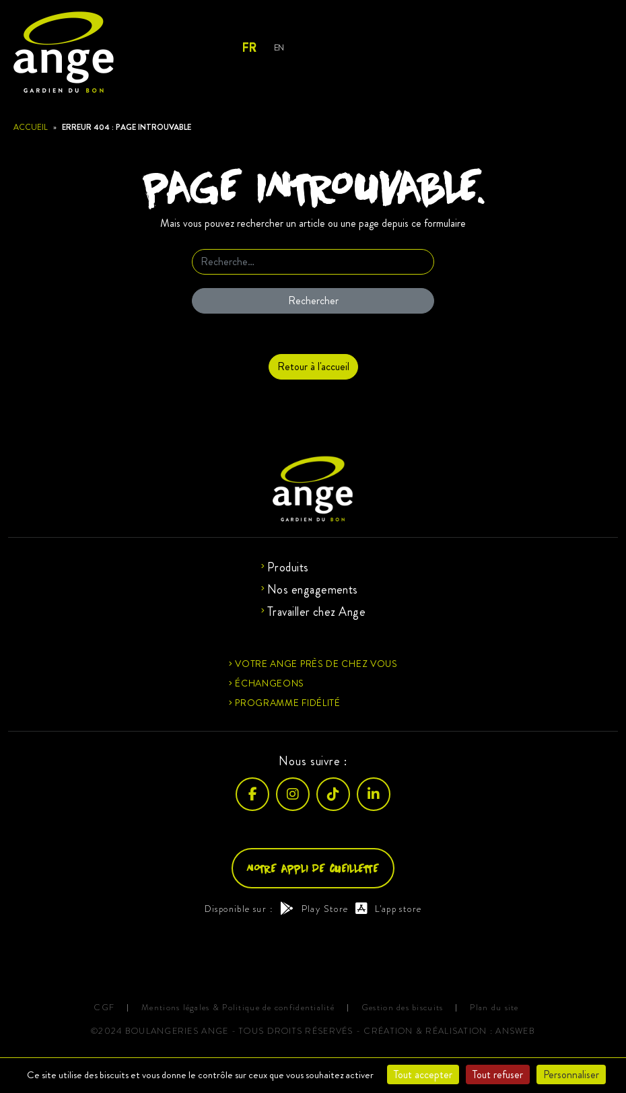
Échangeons (269, 683)
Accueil (30, 127)
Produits (288, 567)
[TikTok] (333, 794)
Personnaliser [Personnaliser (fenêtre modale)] (571, 1074)
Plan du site (494, 1008)
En (279, 47)
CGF (104, 1008)
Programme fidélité (288, 702)
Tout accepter (423, 1074)
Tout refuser (498, 1074)
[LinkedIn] (373, 794)
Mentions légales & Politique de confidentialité (238, 1008)
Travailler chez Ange (316, 612)
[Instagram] (293, 794)
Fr (249, 48)
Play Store (314, 908)
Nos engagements (312, 589)
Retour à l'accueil (313, 366)
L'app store (388, 908)
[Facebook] (252, 794)
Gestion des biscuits (402, 1008)
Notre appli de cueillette (313, 868)
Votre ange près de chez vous (316, 663)
